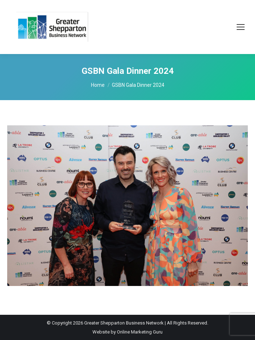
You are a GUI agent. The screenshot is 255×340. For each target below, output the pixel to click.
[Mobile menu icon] (240, 27)
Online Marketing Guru (140, 332)
